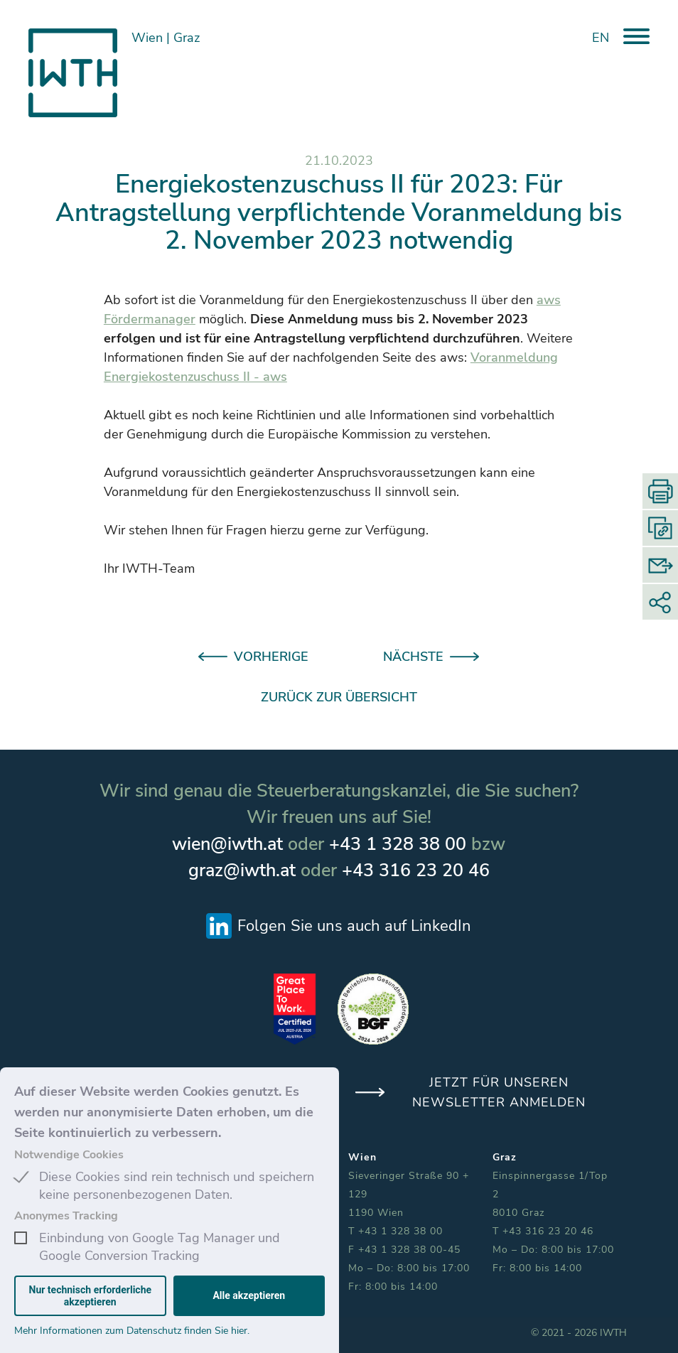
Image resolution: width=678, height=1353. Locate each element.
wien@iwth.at (227, 844)
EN (600, 37)
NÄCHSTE (413, 656)
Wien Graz (165, 37)
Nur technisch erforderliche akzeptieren (90, 1295)
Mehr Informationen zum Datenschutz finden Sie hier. (131, 1330)
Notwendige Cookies (69, 1155)
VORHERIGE (271, 656)
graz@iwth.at (242, 870)
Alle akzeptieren (248, 1295)
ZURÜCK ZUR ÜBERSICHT (339, 697)
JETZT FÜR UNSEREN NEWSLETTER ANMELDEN (499, 1092)
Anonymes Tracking (66, 1216)
